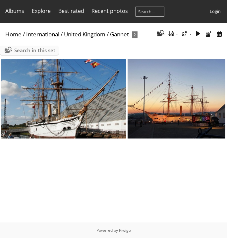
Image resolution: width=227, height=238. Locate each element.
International (42, 34)
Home (13, 34)
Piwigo (125, 230)
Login (215, 11)
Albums (14, 11)
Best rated (71, 11)
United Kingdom (84, 34)
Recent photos (109, 11)
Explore (41, 11)
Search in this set (34, 50)
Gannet (119, 34)
